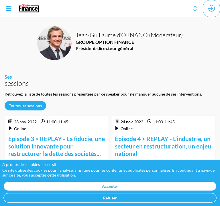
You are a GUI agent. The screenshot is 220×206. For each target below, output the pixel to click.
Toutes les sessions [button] (25, 105)
